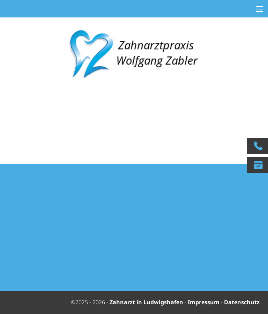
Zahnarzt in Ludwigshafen (147, 302)
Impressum (203, 302)
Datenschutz (242, 302)
